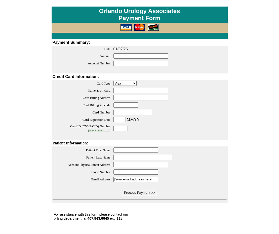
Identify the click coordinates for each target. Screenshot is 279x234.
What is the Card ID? (99, 130)
